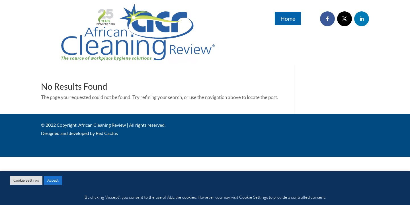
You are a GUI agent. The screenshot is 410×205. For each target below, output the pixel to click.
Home (287, 18)
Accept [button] (53, 180)
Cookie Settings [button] (26, 180)
